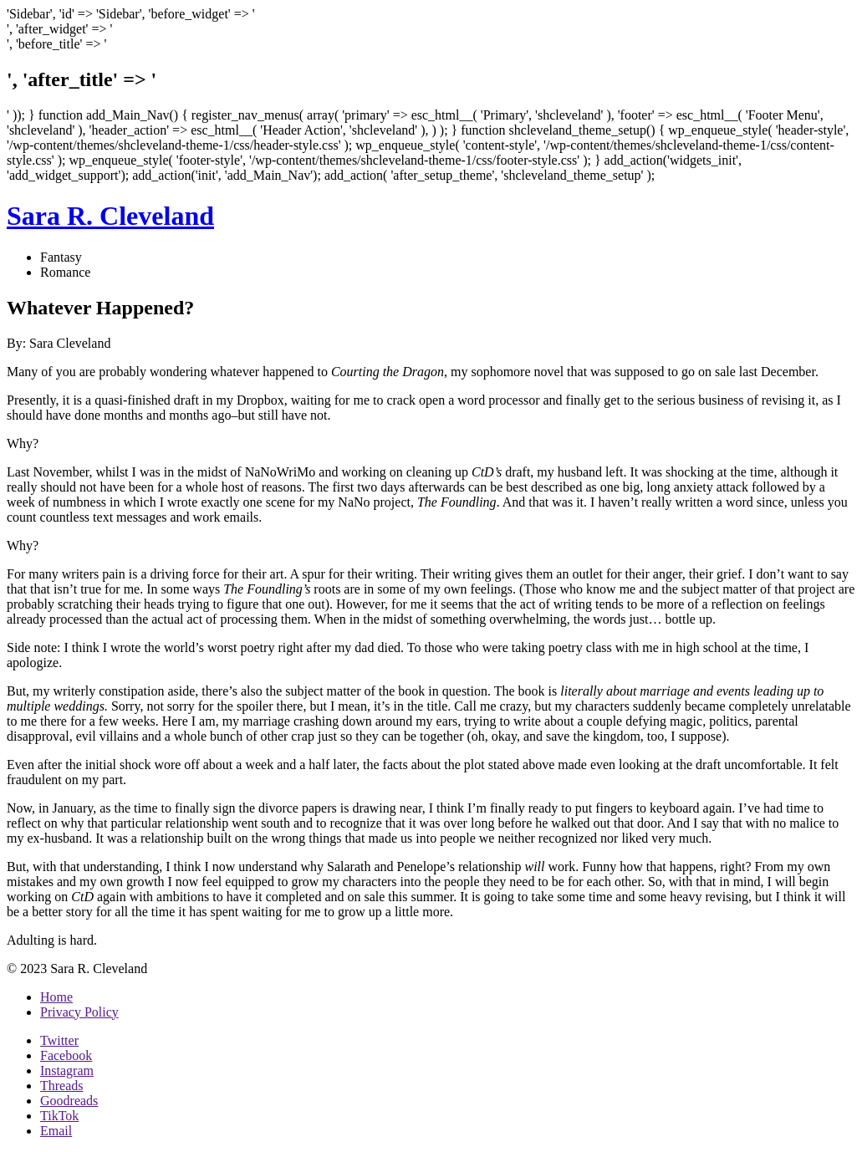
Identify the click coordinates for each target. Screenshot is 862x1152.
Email (56, 1131)
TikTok (59, 1116)
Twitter (59, 1040)
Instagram (67, 1070)
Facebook (66, 1055)
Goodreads (69, 1100)
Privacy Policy (79, 1012)
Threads (62, 1085)
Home (56, 997)
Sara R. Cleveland (110, 216)
